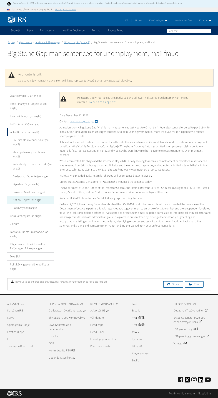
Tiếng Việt (137, 346)
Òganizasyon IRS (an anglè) (25, 96)
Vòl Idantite (97, 318)
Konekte (205, 20)
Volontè (14, 224)
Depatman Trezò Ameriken (190, 311)
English (136, 360)
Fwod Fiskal (97, 332)
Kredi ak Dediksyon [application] (73, 30)
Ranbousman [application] (47, 30)
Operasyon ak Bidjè (18, 325)
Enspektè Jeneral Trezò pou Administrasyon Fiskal (189, 320)
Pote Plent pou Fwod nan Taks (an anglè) (32, 166)
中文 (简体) (138, 318)
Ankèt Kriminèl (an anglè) (48, 42)
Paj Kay (11, 42)
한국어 (136, 332)
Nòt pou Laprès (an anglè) (77, 42)
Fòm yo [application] (96, 30)
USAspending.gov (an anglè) (191, 336)
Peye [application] (30, 30)
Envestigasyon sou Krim (103, 339)
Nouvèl (138, 20)
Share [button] (175, 284)
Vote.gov (180, 343)
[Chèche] (189, 31)
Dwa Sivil (15, 256)
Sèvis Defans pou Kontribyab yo (67, 318)
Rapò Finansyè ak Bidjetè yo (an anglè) (28, 106)
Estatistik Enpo (15, 332)
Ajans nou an (25, 42)
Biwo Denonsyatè (100, 346)
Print (197, 284)
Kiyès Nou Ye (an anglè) (26, 184)
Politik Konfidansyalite (182, 393)
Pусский (137, 339)
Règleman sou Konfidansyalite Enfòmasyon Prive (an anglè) (27, 246)
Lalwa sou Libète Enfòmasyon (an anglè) (29, 234)
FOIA (51, 343)
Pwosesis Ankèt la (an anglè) (29, 192)
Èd (126, 20)
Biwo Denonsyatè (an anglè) (26, 216)
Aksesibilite (204, 393)
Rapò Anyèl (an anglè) (25, 208)
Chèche (208, 30)
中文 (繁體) (138, 325)
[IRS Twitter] (187, 381)
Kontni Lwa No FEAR (62, 351)
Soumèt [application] (15, 30)
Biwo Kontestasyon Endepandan (60, 327)
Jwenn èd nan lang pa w (102, 102)
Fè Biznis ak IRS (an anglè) (24, 124)
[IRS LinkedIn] (200, 381)
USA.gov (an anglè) (186, 329)
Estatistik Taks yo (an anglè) (25, 116)
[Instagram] (194, 380)
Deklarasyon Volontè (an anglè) (30, 176)
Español (136, 311)
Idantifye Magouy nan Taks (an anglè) (30, 154)
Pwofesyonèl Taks (183, 20)
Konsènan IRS (15, 311)
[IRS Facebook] (180, 380)
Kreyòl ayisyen (158, 20)
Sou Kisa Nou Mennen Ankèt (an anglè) (31, 142)
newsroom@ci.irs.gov (84, 121)
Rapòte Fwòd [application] (115, 30)
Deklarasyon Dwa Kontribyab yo (67, 311)
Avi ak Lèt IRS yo (99, 311)
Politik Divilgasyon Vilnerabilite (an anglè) (30, 267)
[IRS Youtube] (208, 380)
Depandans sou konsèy (62, 358)
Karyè (10, 318)
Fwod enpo (97, 325)
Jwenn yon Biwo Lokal (20, 346)
